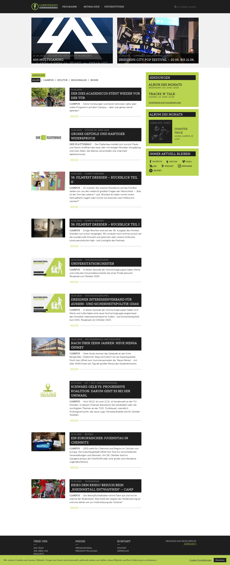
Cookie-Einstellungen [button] (201, 560)
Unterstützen (114, 6)
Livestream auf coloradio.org (165, 103)
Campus (48, 80)
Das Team (39, 548)
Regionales (79, 80)
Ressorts (39, 554)
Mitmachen (91, 6)
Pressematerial (83, 548)
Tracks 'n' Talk (162, 94)
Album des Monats (165, 84)
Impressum (123, 551)
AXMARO (190, 544)
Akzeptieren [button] (220, 560)
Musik (94, 80)
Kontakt (121, 548)
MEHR (74, 116)
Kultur (62, 80)
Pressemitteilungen (86, 551)
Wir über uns (41, 551)
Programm (69, 6)
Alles (36, 80)
